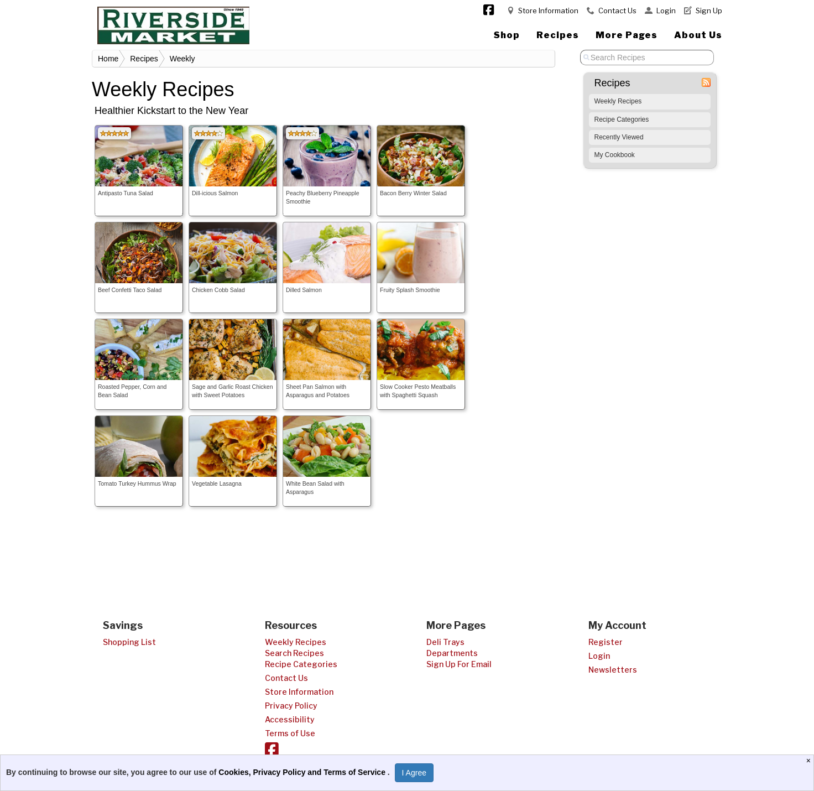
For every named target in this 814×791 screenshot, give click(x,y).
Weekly (182, 58)
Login (666, 10)
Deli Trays (445, 642)
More (627, 35)
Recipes (557, 35)
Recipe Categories (621, 119)
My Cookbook (614, 155)
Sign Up (709, 10)
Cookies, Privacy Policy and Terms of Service (303, 772)
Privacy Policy (291, 705)
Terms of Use (290, 733)
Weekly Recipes (618, 101)
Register (605, 642)
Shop (507, 35)
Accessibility (290, 719)
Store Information (548, 10)
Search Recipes (294, 653)
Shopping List (129, 642)
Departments (452, 653)
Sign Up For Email (459, 664)
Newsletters (612, 669)
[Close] (809, 760)
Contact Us (617, 10)
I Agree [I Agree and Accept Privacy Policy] (414, 772)
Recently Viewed (619, 137)
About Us (698, 35)
